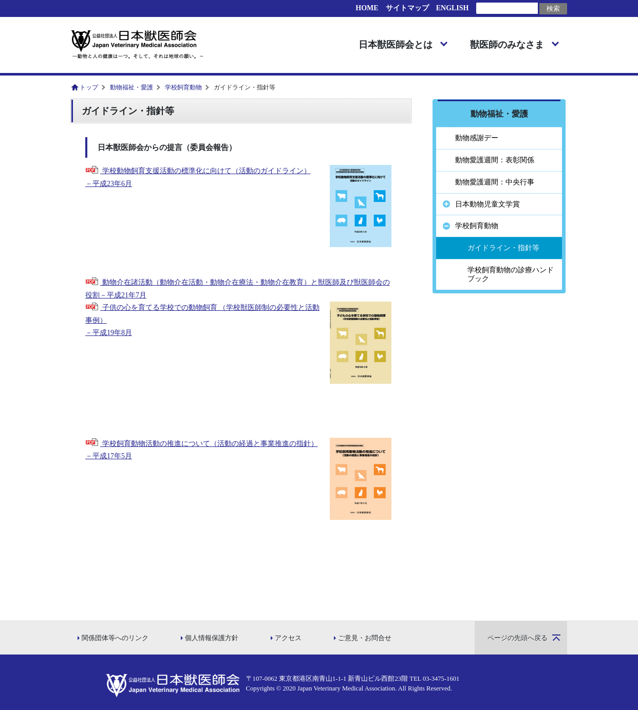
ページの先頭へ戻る (517, 638)
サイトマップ (407, 8)
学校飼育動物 (183, 87)
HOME (366, 8)
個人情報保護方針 (211, 638)
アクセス (288, 638)
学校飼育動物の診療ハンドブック (510, 274)
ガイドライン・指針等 (503, 248)
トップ (89, 87)
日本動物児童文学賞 (487, 204)
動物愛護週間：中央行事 (494, 182)
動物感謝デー (476, 138)
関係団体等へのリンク (115, 638)
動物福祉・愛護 (131, 87)
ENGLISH (452, 8)
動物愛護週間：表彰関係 (494, 160)
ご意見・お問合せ (364, 638)
